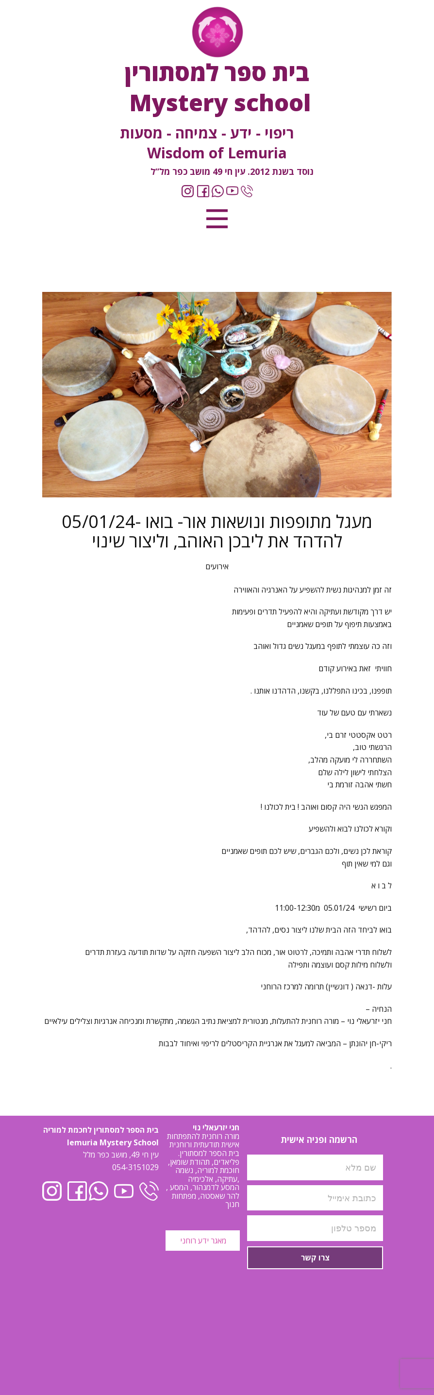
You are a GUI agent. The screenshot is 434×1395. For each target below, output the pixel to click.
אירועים (217, 566)
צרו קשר (315, 1257)
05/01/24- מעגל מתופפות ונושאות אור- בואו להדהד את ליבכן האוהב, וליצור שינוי (217, 531)
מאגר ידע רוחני (202, 1240)
